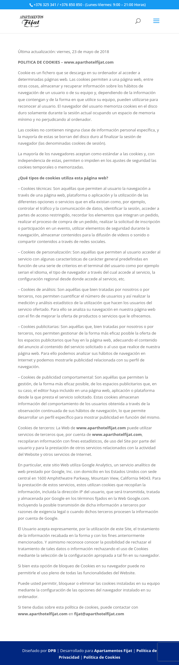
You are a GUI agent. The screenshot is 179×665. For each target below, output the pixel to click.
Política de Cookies (101, 657)
